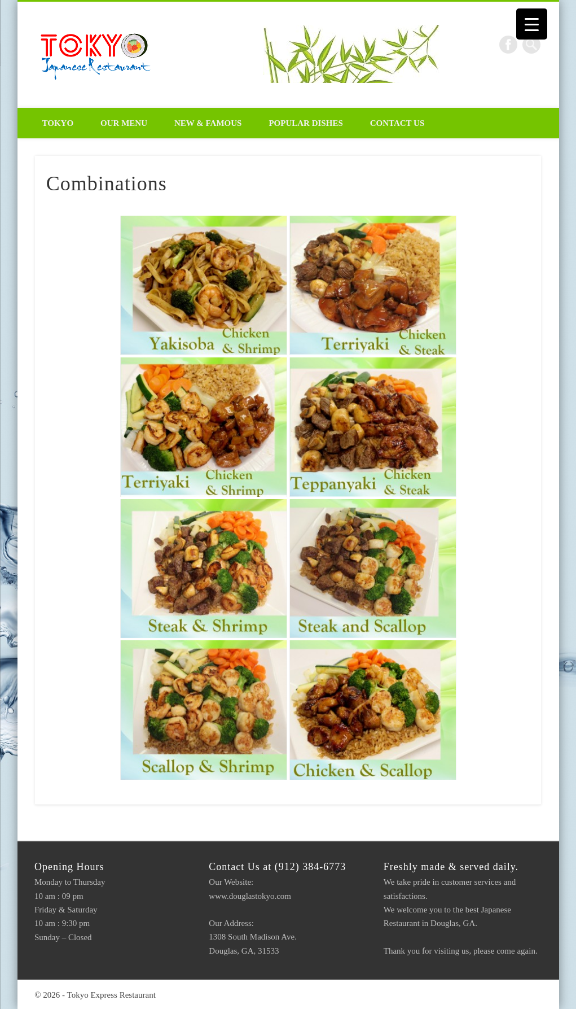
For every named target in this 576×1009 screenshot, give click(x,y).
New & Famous (207, 123)
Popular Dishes (305, 123)
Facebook (508, 45)
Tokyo (58, 123)
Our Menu (123, 123)
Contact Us (397, 123)
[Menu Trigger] (531, 24)
